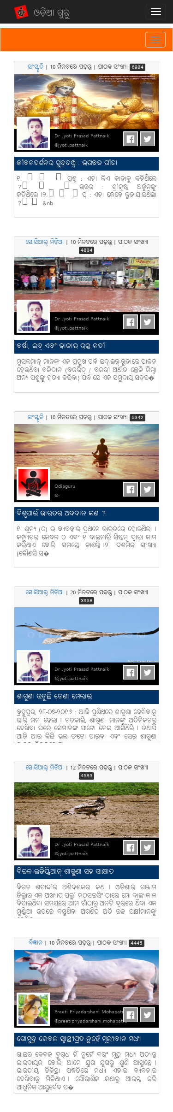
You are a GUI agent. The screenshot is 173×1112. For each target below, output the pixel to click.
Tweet (147, 138)
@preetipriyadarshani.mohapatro (90, 1021)
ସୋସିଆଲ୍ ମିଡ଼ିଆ (44, 242)
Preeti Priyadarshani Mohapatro (90, 1012)
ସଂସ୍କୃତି (35, 67)
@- (57, 495)
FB (130, 138)
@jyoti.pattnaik (71, 145)
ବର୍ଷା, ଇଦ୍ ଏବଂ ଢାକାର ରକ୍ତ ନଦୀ (61, 346)
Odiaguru (64, 486)
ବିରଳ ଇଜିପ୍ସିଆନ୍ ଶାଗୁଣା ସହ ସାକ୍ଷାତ (65, 872)
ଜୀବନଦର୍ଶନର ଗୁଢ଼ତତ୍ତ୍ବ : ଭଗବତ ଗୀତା (67, 163)
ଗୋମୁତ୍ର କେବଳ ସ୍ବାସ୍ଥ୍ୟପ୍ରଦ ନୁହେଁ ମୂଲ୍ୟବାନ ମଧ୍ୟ (79, 1039)
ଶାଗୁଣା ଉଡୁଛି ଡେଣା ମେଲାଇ (54, 697)
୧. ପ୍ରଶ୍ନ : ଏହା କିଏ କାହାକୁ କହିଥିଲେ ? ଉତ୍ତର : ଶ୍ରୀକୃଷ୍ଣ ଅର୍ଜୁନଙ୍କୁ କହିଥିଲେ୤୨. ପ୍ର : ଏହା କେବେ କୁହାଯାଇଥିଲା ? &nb (86, 191)
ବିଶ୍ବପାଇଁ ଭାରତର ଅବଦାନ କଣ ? (61, 514)
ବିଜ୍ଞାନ (35, 943)
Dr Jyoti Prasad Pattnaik (81, 136)
